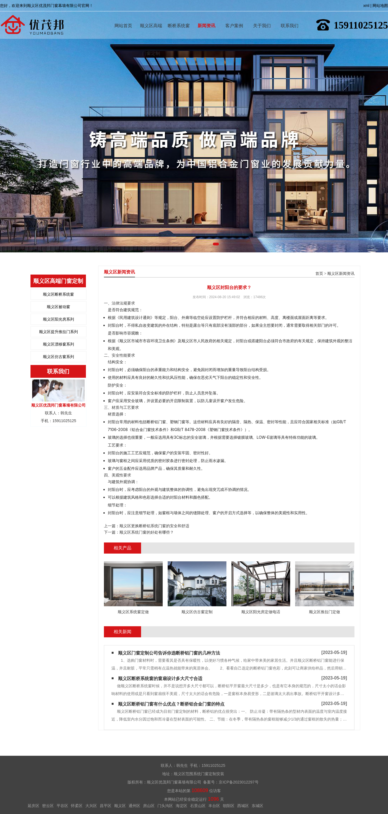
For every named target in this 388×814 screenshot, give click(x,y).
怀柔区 (77, 805)
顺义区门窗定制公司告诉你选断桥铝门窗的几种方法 (169, 653)
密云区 (48, 805)
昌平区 (105, 805)
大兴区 (91, 805)
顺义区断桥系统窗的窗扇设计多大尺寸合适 (160, 678)
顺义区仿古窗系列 (58, 356)
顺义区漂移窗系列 (58, 344)
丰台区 (214, 805)
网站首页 (123, 17)
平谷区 (62, 805)
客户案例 (234, 17)
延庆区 (33, 805)
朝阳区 (228, 805)
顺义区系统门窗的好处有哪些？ (146, 532)
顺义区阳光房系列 (58, 319)
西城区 (243, 805)
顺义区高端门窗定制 (151, 17)
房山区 (149, 805)
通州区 (134, 805)
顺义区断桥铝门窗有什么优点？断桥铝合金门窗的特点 (171, 704)
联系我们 (289, 17)
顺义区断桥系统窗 (58, 294)
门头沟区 (165, 805)
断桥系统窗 (178, 17)
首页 (319, 274)
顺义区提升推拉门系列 (58, 331)
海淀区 (181, 805)
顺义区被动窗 (58, 307)
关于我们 (261, 17)
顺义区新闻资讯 (340, 274)
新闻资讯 (206, 17)
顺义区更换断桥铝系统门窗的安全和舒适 (154, 526)
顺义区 (120, 805)
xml (366, 5)
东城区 (257, 805)
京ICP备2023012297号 (238, 782)
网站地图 (380, 5)
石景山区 (198, 805)
